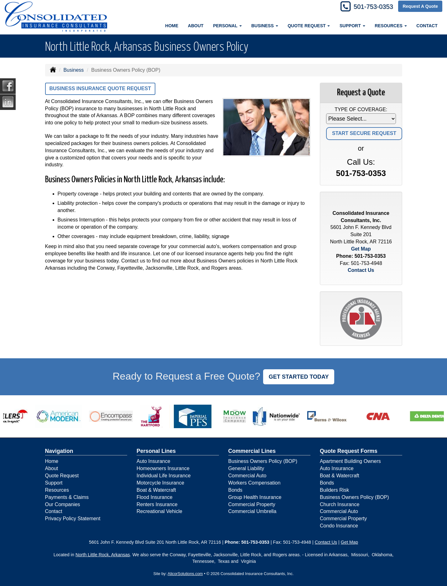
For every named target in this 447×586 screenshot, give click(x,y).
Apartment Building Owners (350, 461)
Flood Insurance (155, 497)
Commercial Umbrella (252, 511)
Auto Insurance (153, 461)
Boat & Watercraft (156, 490)
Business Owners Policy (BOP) (263, 461)
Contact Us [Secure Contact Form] (361, 270)
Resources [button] (391, 25)
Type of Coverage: (361, 109)
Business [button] (264, 25)
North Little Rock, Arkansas (102, 554)
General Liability (246, 468)
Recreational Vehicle (159, 511)
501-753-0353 (370, 7)
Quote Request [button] (309, 25)
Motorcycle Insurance (160, 482)
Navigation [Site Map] (59, 451)
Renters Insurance (157, 504)
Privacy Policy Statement (73, 518)
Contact (426, 25)
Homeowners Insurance (163, 468)
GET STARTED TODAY (299, 377)
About (196, 25)
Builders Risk (334, 490)
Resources (57, 490)
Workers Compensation (254, 482)
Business (73, 70)
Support (54, 482)
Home (171, 25)
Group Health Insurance (255, 497)
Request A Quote (420, 6)
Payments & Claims (67, 497)
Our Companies (62, 504)
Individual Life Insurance (164, 475)
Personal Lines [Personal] (156, 451)
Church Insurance (339, 504)
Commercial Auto (247, 475)
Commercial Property (251, 504)
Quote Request (62, 475)
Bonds (235, 490)
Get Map (361, 249)
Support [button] (352, 25)
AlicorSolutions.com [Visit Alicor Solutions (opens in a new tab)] (185, 573)
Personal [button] (227, 25)
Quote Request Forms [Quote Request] (348, 451)
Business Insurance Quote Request (100, 88)
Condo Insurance (339, 525)
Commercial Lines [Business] (252, 451)
